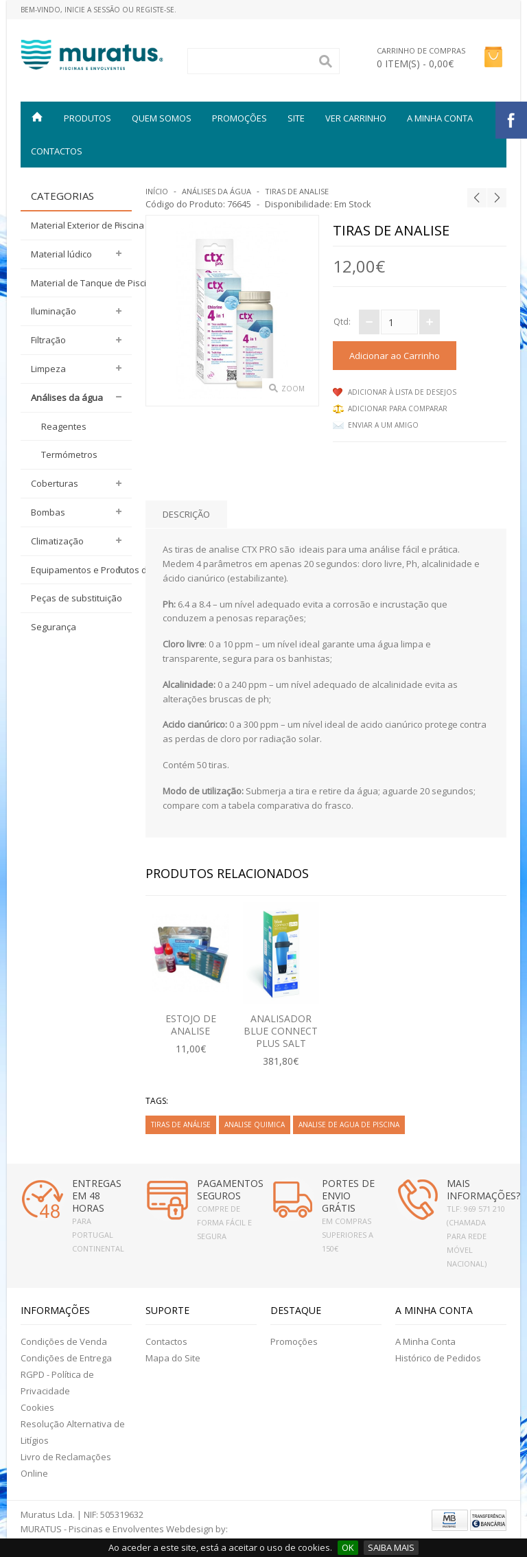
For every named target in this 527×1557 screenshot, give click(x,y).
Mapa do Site (172, 1358)
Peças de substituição (76, 598)
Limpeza (48, 368)
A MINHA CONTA (440, 118)
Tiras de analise (297, 191)
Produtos (87, 118)
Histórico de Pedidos (438, 1358)
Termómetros (69, 454)
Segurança (53, 627)
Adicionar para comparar (397, 408)
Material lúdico (61, 254)
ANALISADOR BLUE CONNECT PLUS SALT (281, 1031)
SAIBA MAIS (391, 1547)
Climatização (57, 541)
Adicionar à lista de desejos (402, 392)
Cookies (37, 1407)
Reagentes (63, 426)
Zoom (293, 388)
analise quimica (254, 1124)
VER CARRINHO (355, 118)
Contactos (56, 151)
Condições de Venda (64, 1341)
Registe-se (155, 9)
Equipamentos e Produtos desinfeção (81, 570)
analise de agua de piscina (348, 1124)
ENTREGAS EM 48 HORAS (96, 1195)
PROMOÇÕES (239, 118)
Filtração (48, 340)
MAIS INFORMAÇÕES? (483, 1189)
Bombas (48, 512)
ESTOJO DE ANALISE (190, 1024)
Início (156, 191)
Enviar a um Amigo (383, 425)
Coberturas (54, 483)
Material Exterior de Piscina (81, 225)
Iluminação (53, 311)
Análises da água (67, 397)
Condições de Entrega (66, 1358)
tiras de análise (181, 1124)
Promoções (294, 1341)
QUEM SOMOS (161, 118)
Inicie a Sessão (92, 9)
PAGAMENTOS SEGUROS (230, 1189)
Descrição (186, 514)
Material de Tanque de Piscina (81, 283)
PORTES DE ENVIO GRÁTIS (348, 1195)
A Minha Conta (425, 1341)
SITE (296, 118)
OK (348, 1547)
